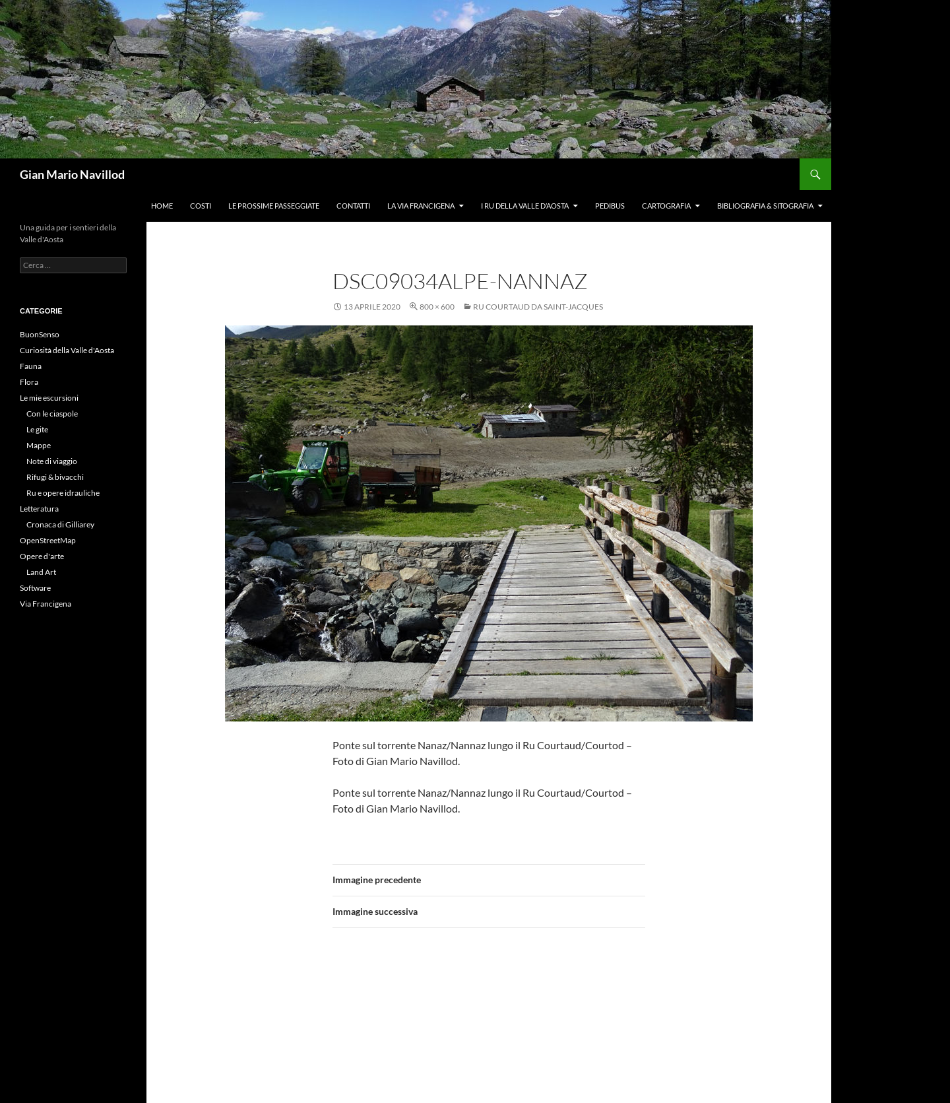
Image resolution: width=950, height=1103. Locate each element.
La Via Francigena (421, 205)
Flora (29, 382)
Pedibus (610, 205)
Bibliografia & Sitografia (765, 205)
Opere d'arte (42, 556)
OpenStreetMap (48, 540)
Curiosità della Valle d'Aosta (67, 350)
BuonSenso (39, 334)
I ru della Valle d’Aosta (525, 205)
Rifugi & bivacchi (55, 477)
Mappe (38, 445)
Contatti (353, 205)
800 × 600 (437, 307)
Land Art (41, 572)
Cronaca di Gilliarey (60, 524)
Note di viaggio (51, 461)
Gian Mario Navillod (72, 174)
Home (162, 205)
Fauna (31, 366)
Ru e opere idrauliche (63, 493)
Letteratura (39, 509)
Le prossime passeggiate (273, 205)
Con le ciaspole (52, 413)
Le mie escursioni (49, 398)
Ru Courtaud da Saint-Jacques (538, 307)
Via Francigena (45, 604)
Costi (200, 205)
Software (35, 588)
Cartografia (666, 205)
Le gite (37, 429)
